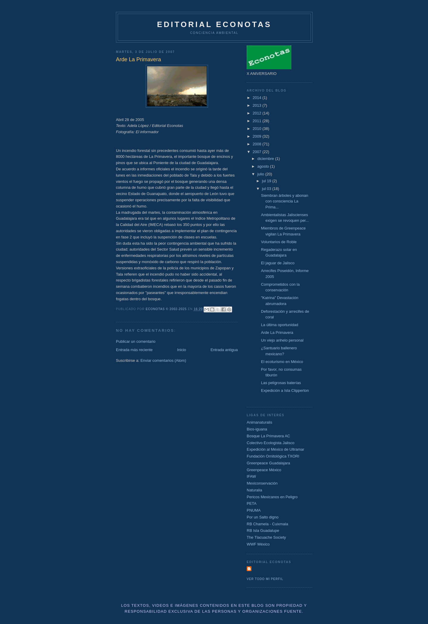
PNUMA (254, 510)
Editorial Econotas (214, 24)
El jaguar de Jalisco (278, 263)
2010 (257, 128)
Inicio (181, 350)
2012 (257, 113)
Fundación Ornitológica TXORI (273, 456)
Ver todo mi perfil (265, 579)
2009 (257, 136)
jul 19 (267, 181)
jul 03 (267, 188)
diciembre (266, 158)
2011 (257, 121)
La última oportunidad (279, 325)
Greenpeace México (264, 470)
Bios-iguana (257, 429)
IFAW (251, 476)
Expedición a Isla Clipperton (285, 390)
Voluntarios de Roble (279, 242)
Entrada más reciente (134, 350)
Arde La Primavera (277, 332)
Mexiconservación (262, 483)
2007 (257, 152)
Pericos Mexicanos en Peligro (272, 497)
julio (261, 174)
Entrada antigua (224, 350)
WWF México (258, 544)
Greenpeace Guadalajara (268, 463)
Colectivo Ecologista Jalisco (270, 443)
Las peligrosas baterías (281, 383)
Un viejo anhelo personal (282, 340)
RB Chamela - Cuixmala (267, 524)
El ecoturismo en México (282, 361)
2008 (257, 144)
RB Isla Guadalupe (263, 530)
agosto (263, 166)
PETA (252, 503)
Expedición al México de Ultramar (275, 449)
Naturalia (254, 490)
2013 (257, 105)
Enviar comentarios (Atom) (163, 360)
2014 (257, 97)
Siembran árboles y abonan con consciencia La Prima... (284, 201)
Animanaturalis (259, 422)
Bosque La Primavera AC (268, 436)
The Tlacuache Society (266, 537)
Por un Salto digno (262, 517)
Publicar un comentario (135, 341)
